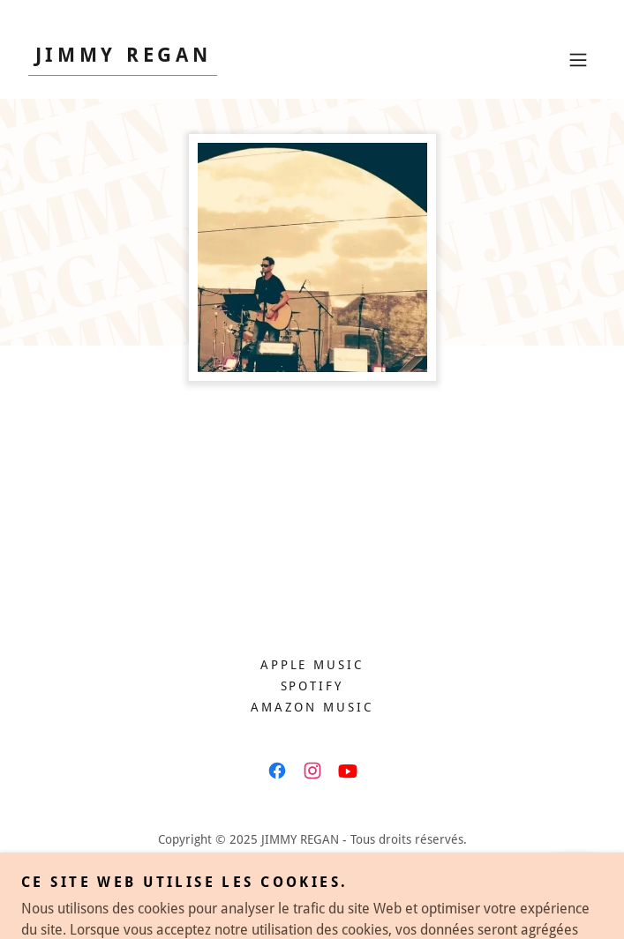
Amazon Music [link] (312, 707)
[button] (578, 60)
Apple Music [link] (312, 665)
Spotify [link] (312, 686)
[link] (122, 56)
